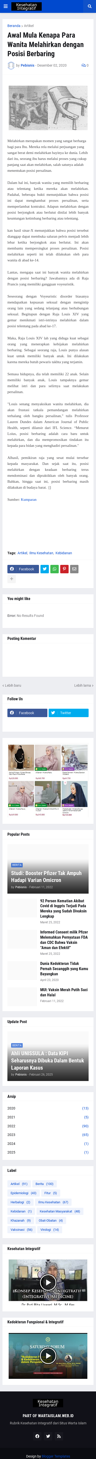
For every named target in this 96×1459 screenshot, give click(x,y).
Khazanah (21, 1220)
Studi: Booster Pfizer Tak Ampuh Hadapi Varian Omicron (46, 876)
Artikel (29, 25)
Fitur (50, 1193)
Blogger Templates (56, 1456)
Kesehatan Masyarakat (60, 1211)
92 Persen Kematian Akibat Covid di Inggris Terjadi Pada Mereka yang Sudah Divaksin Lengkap (63, 909)
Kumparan (29, 500)
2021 (48, 1117)
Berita (45, 1183)
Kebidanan (64, 553)
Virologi (49, 1229)
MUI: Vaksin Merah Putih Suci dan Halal (64, 992)
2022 (48, 1126)
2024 (48, 1143)
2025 (48, 1152)
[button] (5, 6)
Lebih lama (82, 685)
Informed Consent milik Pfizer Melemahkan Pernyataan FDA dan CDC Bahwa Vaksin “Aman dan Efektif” (64, 940)
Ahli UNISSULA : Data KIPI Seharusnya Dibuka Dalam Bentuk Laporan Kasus (47, 1060)
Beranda (13, 25)
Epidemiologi (24, 1193)
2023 (48, 1134)
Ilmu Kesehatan (41, 553)
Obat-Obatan (51, 1220)
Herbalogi (20, 1202)
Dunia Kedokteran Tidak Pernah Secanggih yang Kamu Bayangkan (64, 968)
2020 (48, 1108)
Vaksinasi (22, 1229)
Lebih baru (13, 685)
